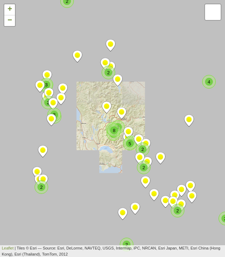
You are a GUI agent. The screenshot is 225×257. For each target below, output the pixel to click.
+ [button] (9, 9)
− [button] (9, 20)
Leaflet (8, 248)
